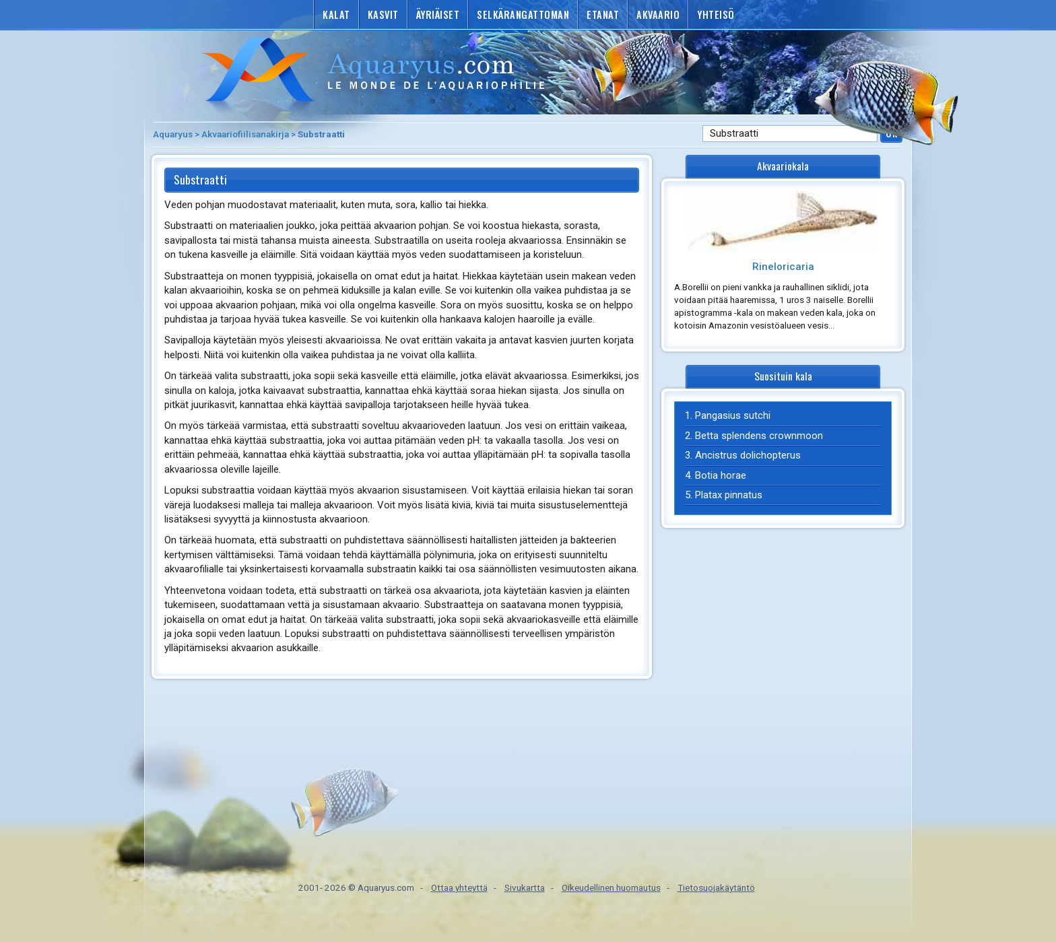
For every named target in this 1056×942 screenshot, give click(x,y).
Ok (891, 133)
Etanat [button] (603, 14)
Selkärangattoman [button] (523, 14)
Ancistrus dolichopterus (748, 455)
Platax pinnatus (728, 495)
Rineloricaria (783, 267)
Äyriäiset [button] (438, 14)
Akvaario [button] (658, 14)
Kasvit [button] (383, 14)
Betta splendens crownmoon (759, 436)
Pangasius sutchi (732, 415)
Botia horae (720, 475)
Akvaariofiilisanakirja (245, 134)
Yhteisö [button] (716, 14)
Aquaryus (173, 134)
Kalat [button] (336, 14)
